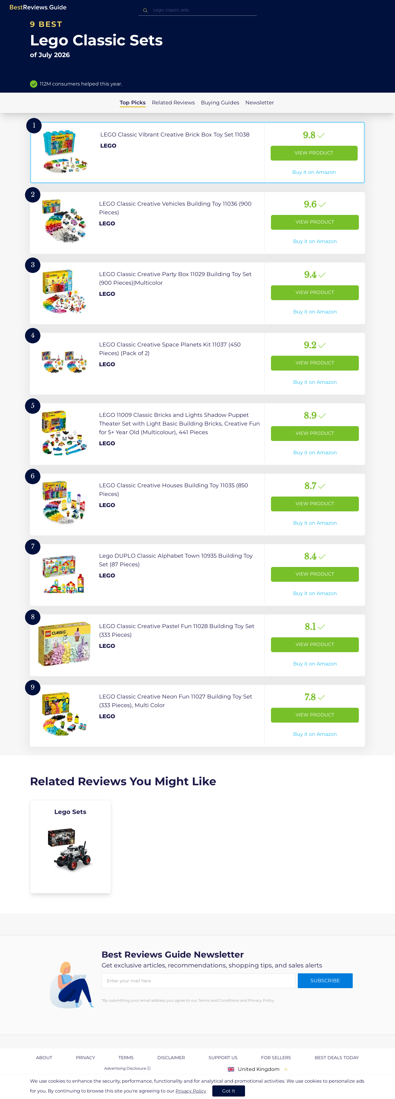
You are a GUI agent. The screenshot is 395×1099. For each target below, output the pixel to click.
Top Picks (133, 102)
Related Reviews (173, 102)
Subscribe (325, 981)
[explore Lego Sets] (70, 847)
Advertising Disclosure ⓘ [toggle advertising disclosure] (127, 1068)
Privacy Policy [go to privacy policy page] (191, 1091)
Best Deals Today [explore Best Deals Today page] (337, 1057)
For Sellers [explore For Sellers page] (276, 1057)
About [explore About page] (44, 1057)
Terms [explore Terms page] (126, 1057)
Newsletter (259, 102)
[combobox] (197, 10)
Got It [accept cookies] (228, 1091)
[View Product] (197, 152)
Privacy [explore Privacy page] (85, 1057)
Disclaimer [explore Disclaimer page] (171, 1057)
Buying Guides (220, 102)
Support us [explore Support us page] (223, 1057)
